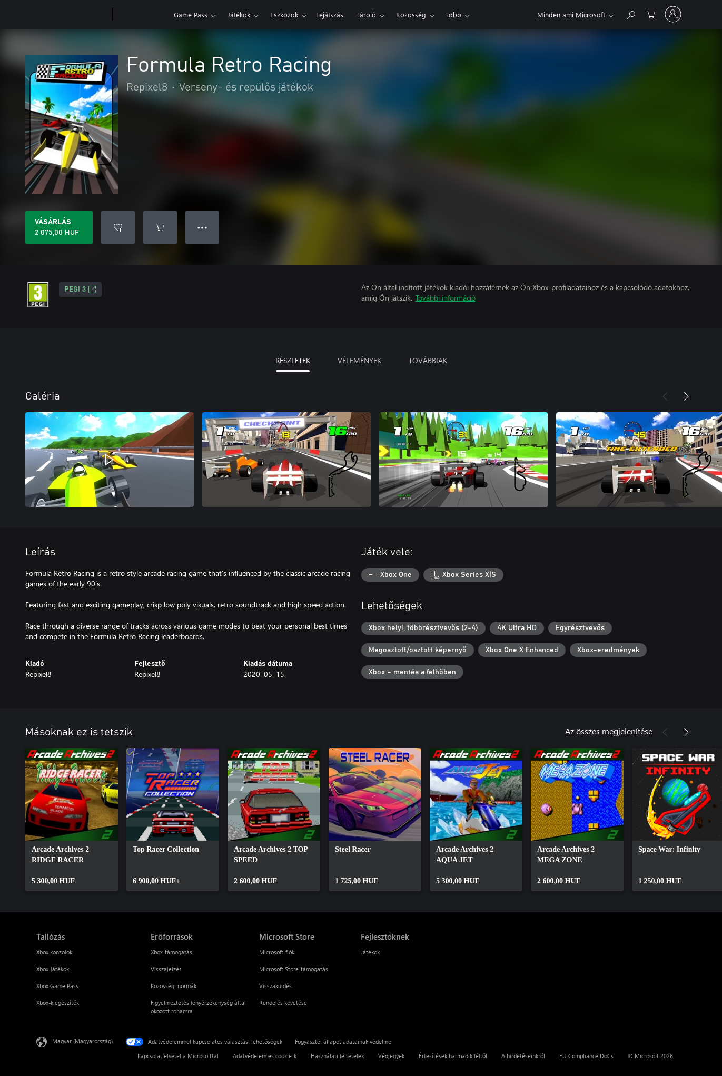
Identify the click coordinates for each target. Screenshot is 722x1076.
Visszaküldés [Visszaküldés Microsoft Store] (275, 985)
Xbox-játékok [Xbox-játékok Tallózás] (52, 968)
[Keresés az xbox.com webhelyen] (630, 13)
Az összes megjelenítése (608, 730)
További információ (446, 298)
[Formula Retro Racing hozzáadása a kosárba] (160, 227)
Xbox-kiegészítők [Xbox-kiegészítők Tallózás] (57, 1002)
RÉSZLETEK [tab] (292, 360)
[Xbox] (142, 15)
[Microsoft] (72, 15)
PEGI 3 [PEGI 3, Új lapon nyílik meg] (80, 289)
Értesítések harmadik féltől (453, 1055)
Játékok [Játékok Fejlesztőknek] (370, 952)
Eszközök (284, 14)
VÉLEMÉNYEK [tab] (359, 360)
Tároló (366, 14)
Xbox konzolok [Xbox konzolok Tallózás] (54, 952)
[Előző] (665, 396)
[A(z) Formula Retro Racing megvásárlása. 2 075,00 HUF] (59, 227)
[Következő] (686, 396)
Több (453, 14)
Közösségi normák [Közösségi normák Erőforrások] (173, 985)
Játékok (239, 14)
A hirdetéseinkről (523, 1055)
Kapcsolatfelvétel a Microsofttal (178, 1055)
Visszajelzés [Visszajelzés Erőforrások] (166, 968)
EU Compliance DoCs (586, 1055)
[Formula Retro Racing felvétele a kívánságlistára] (118, 227)
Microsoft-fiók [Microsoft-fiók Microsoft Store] (276, 952)
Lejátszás (329, 14)
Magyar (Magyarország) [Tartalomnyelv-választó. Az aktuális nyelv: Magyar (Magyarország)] (82, 1041)
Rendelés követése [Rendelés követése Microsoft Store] (283, 1002)
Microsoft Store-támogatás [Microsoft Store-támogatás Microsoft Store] (293, 968)
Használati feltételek (337, 1055)
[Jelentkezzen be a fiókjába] (673, 14)
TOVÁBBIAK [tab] (428, 360)
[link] (71, 819)
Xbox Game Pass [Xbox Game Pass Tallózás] (57, 985)
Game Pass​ (190, 14)
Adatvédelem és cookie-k (264, 1055)
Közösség (411, 14)
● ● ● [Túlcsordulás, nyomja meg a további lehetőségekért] (202, 227)
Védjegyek (391, 1055)
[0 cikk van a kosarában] (651, 13)
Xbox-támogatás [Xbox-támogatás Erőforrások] (171, 952)
